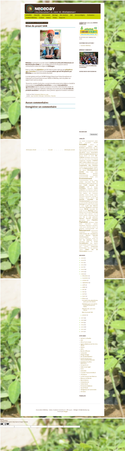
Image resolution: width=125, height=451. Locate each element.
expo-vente (88, 182)
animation (89, 151)
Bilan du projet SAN (87, 312)
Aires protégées (80, 15)
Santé (87, 241)
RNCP (80, 240)
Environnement (85, 179)
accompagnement (90, 141)
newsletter (81, 213)
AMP (80, 151)
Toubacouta (94, 246)
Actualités (29, 15)
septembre (85, 282)
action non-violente (85, 142)
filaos (85, 183)
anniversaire (95, 151)
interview (93, 198)
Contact (41, 17)
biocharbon (88, 157)
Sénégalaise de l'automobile (88, 389)
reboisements (94, 230)
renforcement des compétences (88, 233)
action (96, 141)
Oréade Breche (85, 382)
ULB (88, 248)
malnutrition (47, 96)
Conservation (94, 163)
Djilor (87, 172)
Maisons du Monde (86, 378)
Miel (97, 209)
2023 (82, 262)
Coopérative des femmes (88, 165)
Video (87, 249)
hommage (94, 196)
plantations (91, 222)
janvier (84, 315)
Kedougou (41, 96)
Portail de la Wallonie (86, 386)
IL (97, 196)
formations (90, 188)
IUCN (82, 369)
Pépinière (53, 96)
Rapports (62, 17)
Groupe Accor (84, 365)
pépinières (40, 70)
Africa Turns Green (86, 342)
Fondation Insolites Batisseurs (86, 362)
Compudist (84, 353)
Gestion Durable (89, 194)
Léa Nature (84, 374)
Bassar (96, 154)
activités (96, 142)
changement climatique (85, 160)
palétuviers (95, 217)
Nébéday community (83, 212)
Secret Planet (84, 387)
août (83, 285)
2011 (82, 331)
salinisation (82, 241)
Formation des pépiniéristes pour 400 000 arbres (90, 301)
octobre (84, 280)
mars (84, 296)
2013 (82, 327)
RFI (97, 238)
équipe (91, 180)
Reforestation (95, 232)
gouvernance (88, 196)
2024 (82, 260)
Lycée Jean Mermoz (91, 206)
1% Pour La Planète (86, 338)
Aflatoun (90, 146)
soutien (84, 245)
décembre (85, 276)
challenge (95, 159)
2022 (82, 264)
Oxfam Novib (84, 384)
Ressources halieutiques (85, 238)
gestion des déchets (87, 191)
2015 (82, 322)
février (84, 298)
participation (82, 220)
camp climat (87, 159)
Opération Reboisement (88, 215)
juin (83, 289)
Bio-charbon (64, 15)
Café (80, 159)
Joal (97, 198)
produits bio (95, 227)
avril (83, 294)
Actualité (83, 145)
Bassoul (81, 155)
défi (83, 168)
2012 (82, 329)
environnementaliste (84, 180)
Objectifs (37, 15)
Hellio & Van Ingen (86, 367)
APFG (82, 349)
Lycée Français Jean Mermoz (89, 376)
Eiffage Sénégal (85, 355)
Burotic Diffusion (85, 351)
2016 (82, 320)
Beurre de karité (89, 155)
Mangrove (89, 207)
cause (91, 159)
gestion (81, 191)
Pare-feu (88, 218)
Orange (96, 215)
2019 (80, 141)
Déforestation (88, 168)
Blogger (66, 411)
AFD (82, 340)
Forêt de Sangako (92, 187)
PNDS (96, 222)
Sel (91, 241)
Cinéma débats (86, 162)
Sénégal (96, 241)
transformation (83, 248)
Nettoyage (95, 212)
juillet (84, 287)
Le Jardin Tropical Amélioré (88, 372)
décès (80, 168)
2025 (82, 258)
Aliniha (96, 149)
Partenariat (95, 218)
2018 (82, 274)
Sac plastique (87, 240)
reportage (81, 235)
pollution (96, 224)
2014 (82, 324)
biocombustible (94, 157)
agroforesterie (89, 147)
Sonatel (80, 245)
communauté (88, 163)
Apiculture (82, 152)
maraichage (95, 207)
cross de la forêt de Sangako (90, 167)
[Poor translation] (7, 424)
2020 (82, 269)
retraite (93, 238)
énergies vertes (94, 176)
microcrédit (92, 209)
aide (94, 147)
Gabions (96, 190)
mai (83, 291)
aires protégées (90, 149)
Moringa (55, 15)
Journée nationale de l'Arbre (91, 202)
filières (88, 183)
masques (81, 209)
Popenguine (82, 225)
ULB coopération (94, 248)
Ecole (92, 172)
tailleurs (96, 245)
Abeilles (83, 141)
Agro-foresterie (34, 96)
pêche (88, 220)
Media (86, 209)
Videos (48, 17)
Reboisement (46, 15)
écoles (96, 172)
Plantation (83, 222)
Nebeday (96, 210)
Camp (82, 159)
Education (82, 173)
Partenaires (90, 15)
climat (92, 162)
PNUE (80, 224)
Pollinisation (88, 224)
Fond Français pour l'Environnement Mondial (88, 359)
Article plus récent (31, 149)
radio (97, 228)
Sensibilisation (83, 243)
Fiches (55, 17)
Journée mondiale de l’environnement (88, 200)
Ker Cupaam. (88, 204)
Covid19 (81, 167)
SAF (71, 15)
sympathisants (90, 245)
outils (80, 217)
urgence (81, 249)
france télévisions (89, 190)
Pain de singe (87, 217)
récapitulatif (82, 232)
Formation (82, 188)
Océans (86, 213)
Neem (90, 212)
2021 (82, 267)
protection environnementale (86, 228)
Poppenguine (89, 225)
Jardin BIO (83, 370)
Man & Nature (84, 380)
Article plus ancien (69, 149)
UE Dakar (83, 391)
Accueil (50, 149)
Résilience (95, 237)
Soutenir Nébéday (31, 17)
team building (83, 246)
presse (84, 227)
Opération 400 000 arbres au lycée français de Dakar (89, 305)
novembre (85, 278)
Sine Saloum (94, 243)
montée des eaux (83, 210)
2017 (82, 318)
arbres (88, 152)
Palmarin (81, 218)
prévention (89, 227)
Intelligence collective (84, 198)
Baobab (92, 154)
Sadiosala (96, 240)
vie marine (90, 251)
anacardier (84, 151)
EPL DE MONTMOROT (86, 356)
